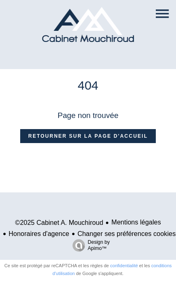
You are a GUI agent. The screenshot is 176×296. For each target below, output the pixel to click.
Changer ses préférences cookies (126, 233)
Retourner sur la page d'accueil (88, 136)
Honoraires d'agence (39, 233)
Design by (89, 245)
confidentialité (124, 265)
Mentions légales (136, 222)
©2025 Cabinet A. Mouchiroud (59, 222)
